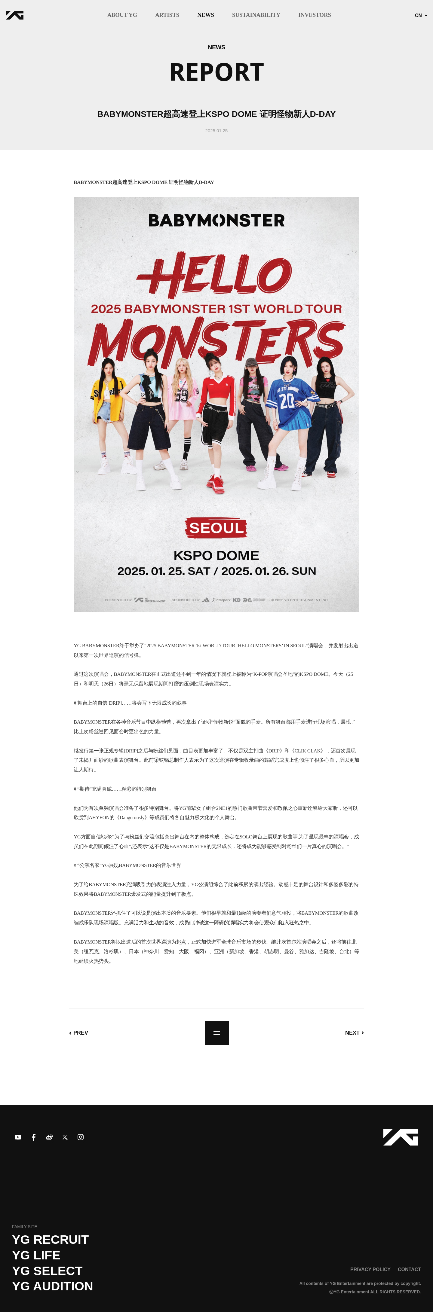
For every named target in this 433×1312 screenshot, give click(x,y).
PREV (80, 1033)
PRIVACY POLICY (370, 1269)
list (217, 1033)
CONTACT (409, 1269)
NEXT (352, 1033)
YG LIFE (36, 1255)
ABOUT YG (122, 15)
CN (418, 15)
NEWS (205, 15)
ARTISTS (167, 15)
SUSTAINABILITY (256, 15)
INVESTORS (314, 15)
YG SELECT (47, 1271)
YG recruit (50, 1239)
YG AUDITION (52, 1286)
